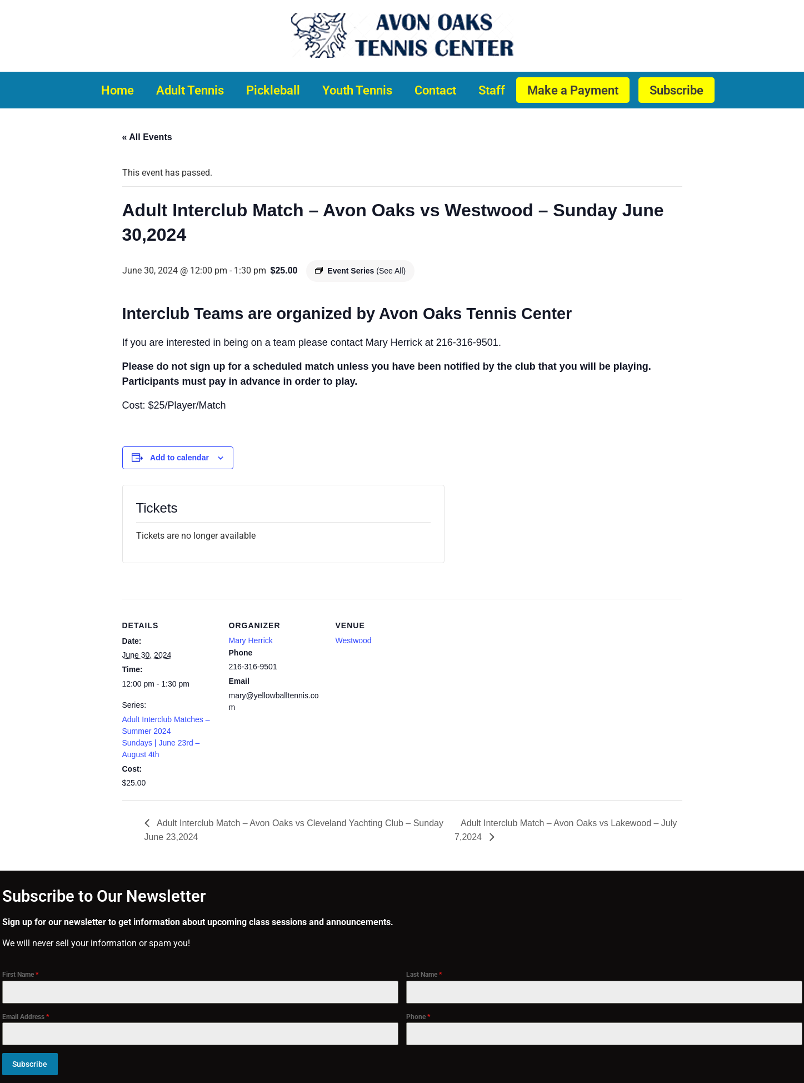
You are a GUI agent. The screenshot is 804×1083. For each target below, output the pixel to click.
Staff (491, 90)
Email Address (25, 1017)
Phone (418, 1017)
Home (117, 90)
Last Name (424, 974)
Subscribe (676, 90)
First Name (20, 974)
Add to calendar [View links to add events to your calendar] (179, 457)
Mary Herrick (251, 640)
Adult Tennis (190, 90)
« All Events (147, 137)
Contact (435, 90)
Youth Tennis (357, 90)
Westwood (354, 640)
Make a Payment (572, 90)
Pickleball (273, 90)
